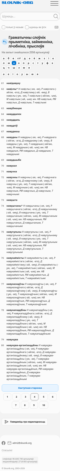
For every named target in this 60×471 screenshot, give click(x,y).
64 (2, 114)
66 (2, 125)
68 (2, 137)
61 (2, 83)
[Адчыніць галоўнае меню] (54, 3)
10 (43, 405)
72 (2, 177)
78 (2, 310)
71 (2, 171)
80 (2, 345)
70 (2, 165)
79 (2, 339)
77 (2, 283)
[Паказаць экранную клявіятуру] (56, 27)
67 (2, 131)
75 (2, 231)
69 (2, 159)
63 (2, 108)
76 (2, 257)
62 (2, 88)
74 (2, 205)
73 (2, 199)
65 (2, 119)
